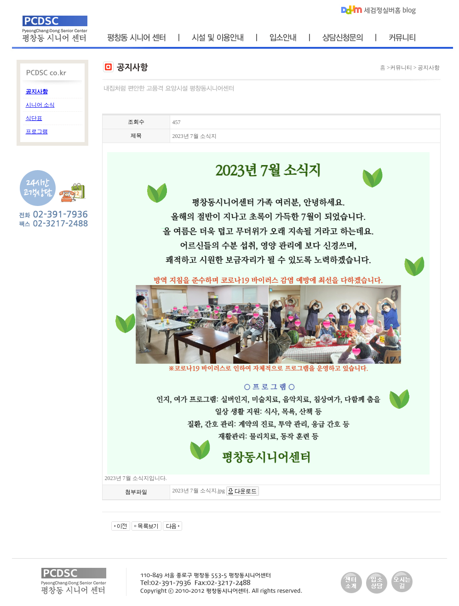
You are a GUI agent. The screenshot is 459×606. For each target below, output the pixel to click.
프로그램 (37, 131)
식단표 (34, 118)
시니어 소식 (40, 105)
